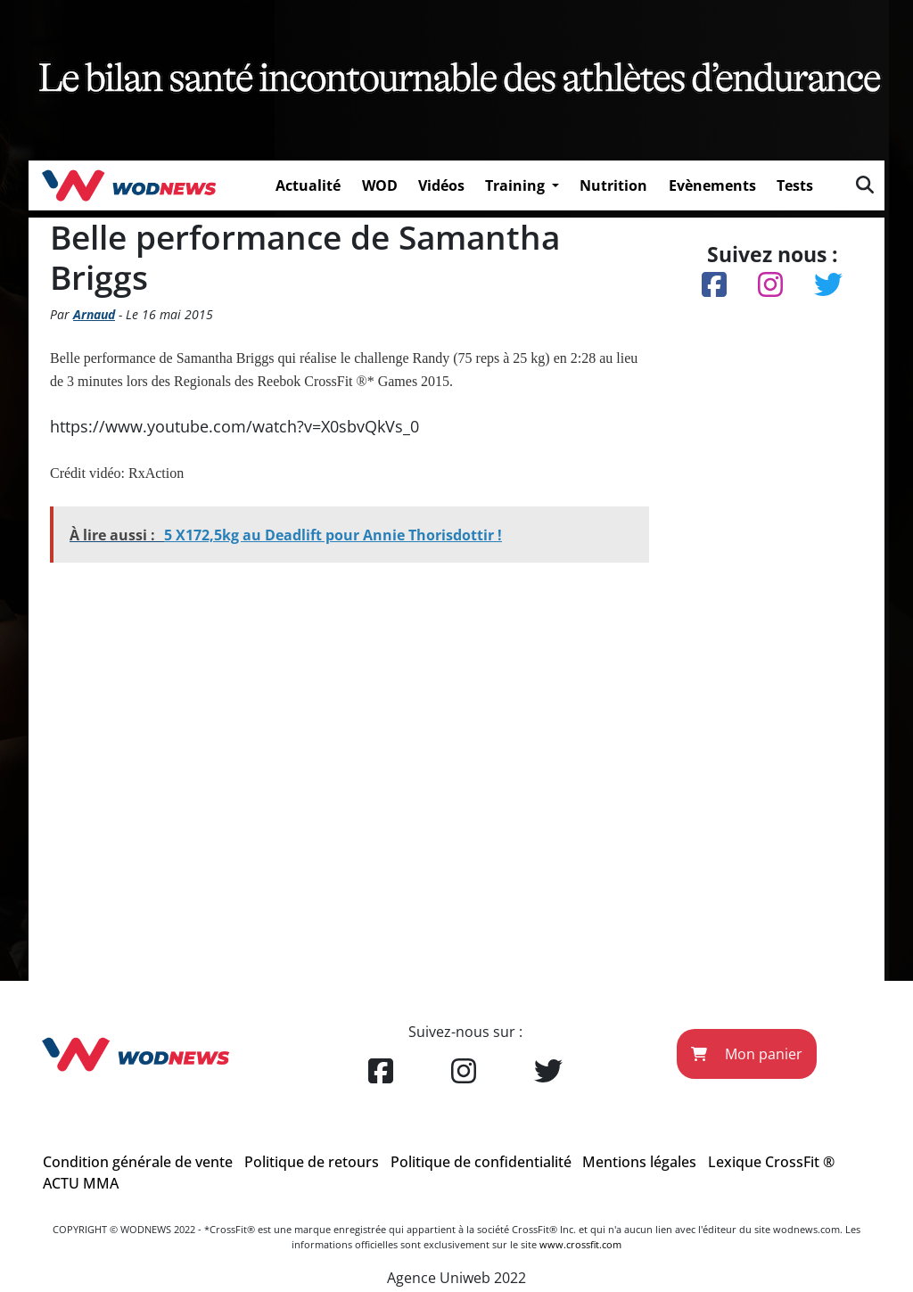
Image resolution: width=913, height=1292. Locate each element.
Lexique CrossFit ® (771, 1162)
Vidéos (441, 185)
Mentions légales (639, 1162)
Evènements (712, 185)
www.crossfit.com (580, 1244)
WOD (380, 185)
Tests (795, 185)
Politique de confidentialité (481, 1162)
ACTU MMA (81, 1183)
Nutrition (613, 185)
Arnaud (94, 314)
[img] (865, 184)
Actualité (308, 185)
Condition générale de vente (138, 1162)
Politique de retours (311, 1162)
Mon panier (746, 1054)
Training (516, 185)
